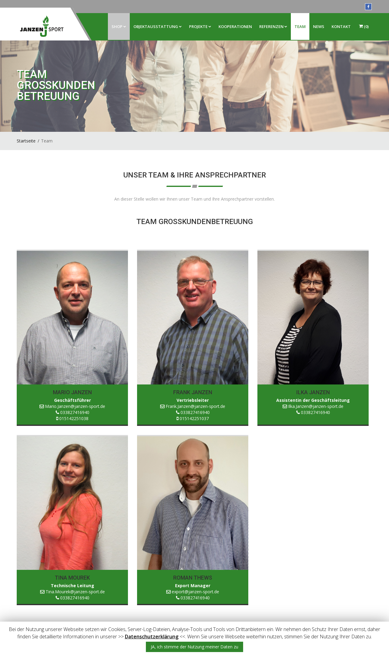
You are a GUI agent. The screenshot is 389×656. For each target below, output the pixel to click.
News (318, 26)
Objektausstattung (157, 26)
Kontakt (341, 26)
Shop (119, 26)
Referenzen (273, 26)
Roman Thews (192, 577)
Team (300, 26)
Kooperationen (235, 26)
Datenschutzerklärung (151, 636)
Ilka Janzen (313, 392)
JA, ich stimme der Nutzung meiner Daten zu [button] (194, 647)
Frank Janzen (192, 392)
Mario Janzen (72, 392)
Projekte (200, 26)
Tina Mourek (72, 577)
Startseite (26, 141)
